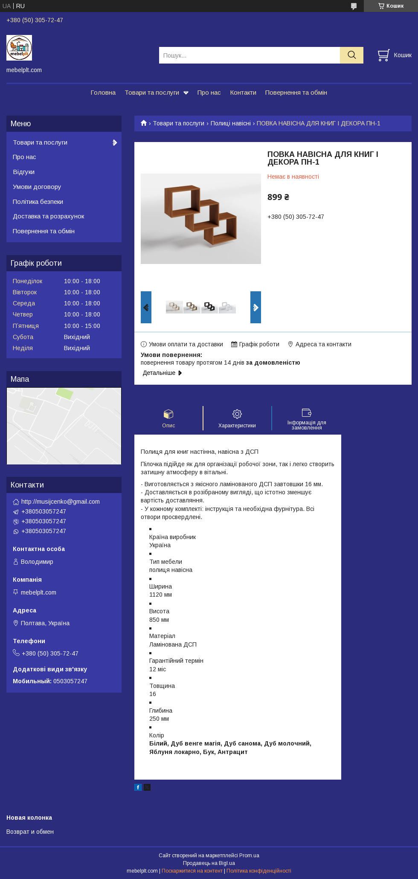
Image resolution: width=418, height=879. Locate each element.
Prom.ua (249, 856)
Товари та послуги (152, 92)
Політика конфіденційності (258, 871)
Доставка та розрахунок (48, 216)
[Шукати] (351, 55)
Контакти (243, 92)
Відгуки (24, 171)
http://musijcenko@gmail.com (60, 501)
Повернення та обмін (296, 92)
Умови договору (37, 186)
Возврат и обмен (30, 831)
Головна (103, 92)
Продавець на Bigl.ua (209, 863)
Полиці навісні (231, 123)
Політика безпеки (38, 201)
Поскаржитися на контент (192, 871)
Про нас (209, 92)
